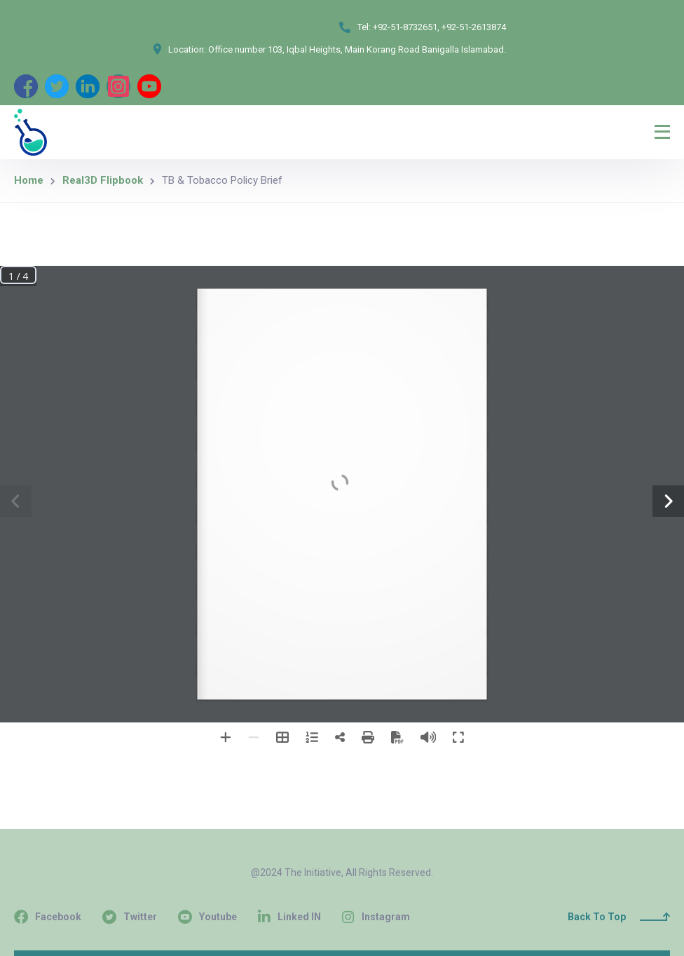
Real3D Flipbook (102, 180)
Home (28, 180)
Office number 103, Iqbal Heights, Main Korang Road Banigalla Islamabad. (357, 49)
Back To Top (619, 916)
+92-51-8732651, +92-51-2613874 (439, 27)
